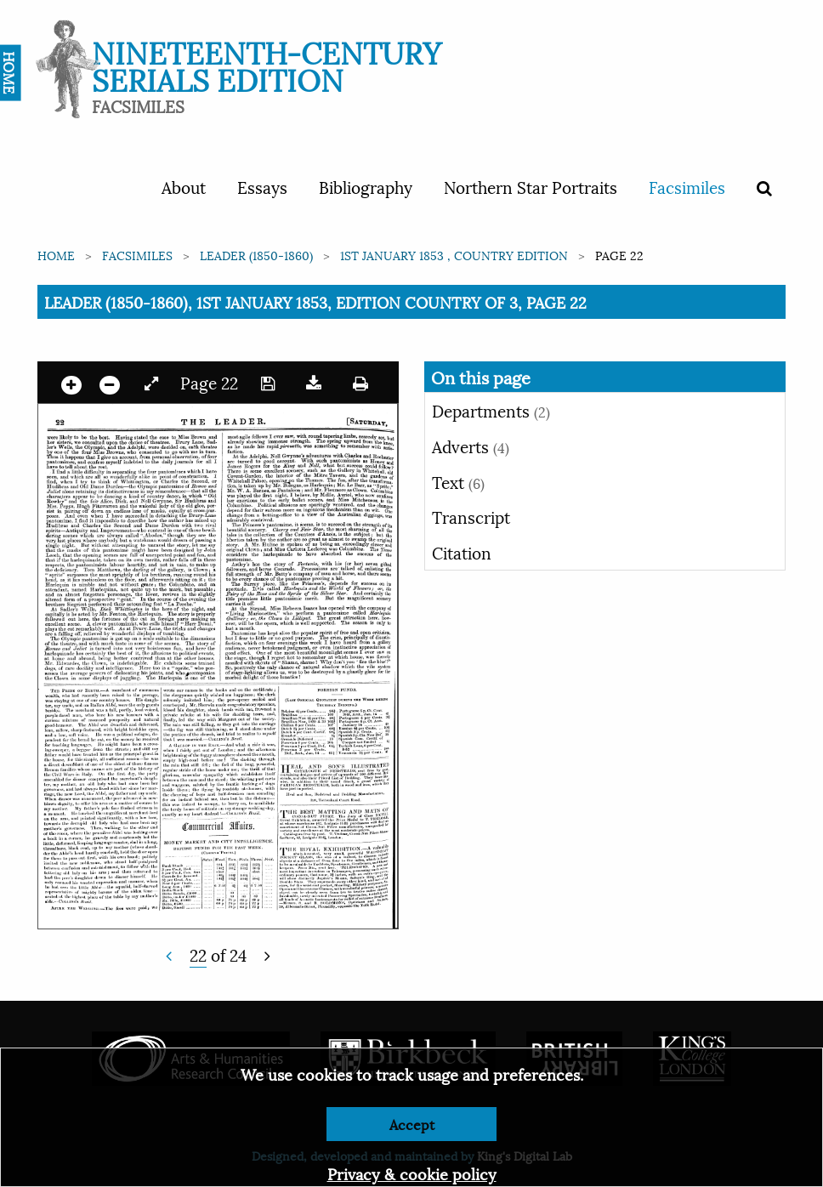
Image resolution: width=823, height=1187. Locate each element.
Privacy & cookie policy (412, 1172)
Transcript (471, 516)
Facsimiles (687, 186)
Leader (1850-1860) (256, 255)
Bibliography (365, 186)
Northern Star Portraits (530, 186)
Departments (491, 410)
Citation (461, 552)
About (184, 186)
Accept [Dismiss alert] (411, 1123)
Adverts (470, 445)
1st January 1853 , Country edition (454, 255)
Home (56, 255)
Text (458, 481)
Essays (262, 186)
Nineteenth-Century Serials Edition (266, 64)
